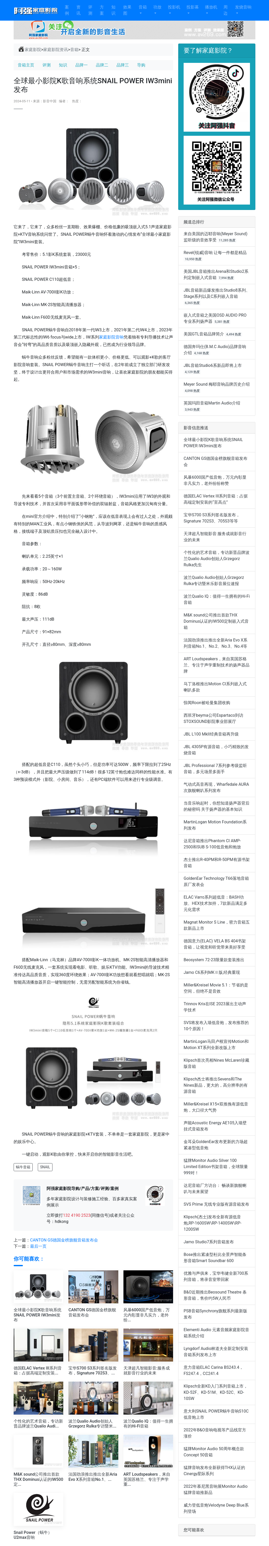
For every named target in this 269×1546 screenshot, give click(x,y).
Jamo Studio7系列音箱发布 (209, 1241)
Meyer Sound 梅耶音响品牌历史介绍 (217, 384)
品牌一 (81, 65)
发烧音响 (243, 7)
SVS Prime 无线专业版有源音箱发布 (216, 1204)
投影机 (174, 7)
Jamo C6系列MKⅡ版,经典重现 (212, 972)
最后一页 (38, 1246)
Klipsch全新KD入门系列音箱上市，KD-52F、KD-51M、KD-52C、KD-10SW (216, 1392)
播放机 (211, 7)
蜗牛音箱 (23, 1167)
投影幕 (192, 7)
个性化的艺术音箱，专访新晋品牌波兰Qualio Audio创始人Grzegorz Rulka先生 (216, 558)
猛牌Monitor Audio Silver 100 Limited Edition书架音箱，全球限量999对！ (216, 1166)
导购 (141, 65)
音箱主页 (26, 65)
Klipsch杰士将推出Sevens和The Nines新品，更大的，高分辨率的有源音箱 (216, 1085)
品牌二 (102, 65)
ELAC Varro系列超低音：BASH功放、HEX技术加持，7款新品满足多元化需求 (215, 903)
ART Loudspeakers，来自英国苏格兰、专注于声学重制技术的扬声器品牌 (216, 665)
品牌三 (122, 65)
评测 (90, 10)
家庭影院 (29, 49)
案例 (67, 10)
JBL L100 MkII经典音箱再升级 (211, 734)
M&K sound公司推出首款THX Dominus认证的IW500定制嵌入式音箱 (216, 621)
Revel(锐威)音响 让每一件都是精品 (215, 252)
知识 (113, 10)
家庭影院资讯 (55, 49)
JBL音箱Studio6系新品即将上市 (213, 365)
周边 (225, 10)
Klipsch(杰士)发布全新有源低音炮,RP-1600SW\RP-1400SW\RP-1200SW (212, 1223)
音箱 (143, 7)
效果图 (127, 10)
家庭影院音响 (111, 337)
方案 (102, 10)
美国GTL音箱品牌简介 (204, 334)
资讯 (78, 10)
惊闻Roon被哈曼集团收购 (207, 702)
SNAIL (45, 1167)
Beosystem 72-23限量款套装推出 (214, 959)
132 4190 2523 (77, 1215)
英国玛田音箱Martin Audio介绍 (212, 403)
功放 (157, 7)
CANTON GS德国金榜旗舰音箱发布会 (64, 1240)
